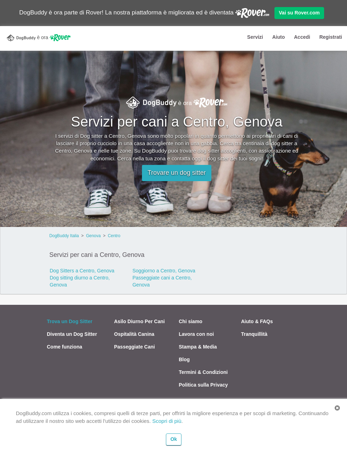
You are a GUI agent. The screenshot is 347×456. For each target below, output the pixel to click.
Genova (93, 235)
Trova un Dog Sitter (69, 321)
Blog (184, 359)
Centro (114, 235)
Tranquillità (254, 334)
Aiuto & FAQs (257, 321)
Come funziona (64, 347)
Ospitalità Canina (134, 334)
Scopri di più (166, 421)
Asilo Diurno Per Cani (139, 321)
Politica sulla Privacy (203, 385)
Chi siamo (191, 321)
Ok (174, 439)
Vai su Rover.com (299, 13)
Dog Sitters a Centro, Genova (82, 270)
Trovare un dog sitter (177, 172)
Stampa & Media (198, 347)
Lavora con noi (196, 334)
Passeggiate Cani (134, 347)
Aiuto (278, 37)
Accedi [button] (302, 37)
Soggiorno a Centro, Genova (163, 270)
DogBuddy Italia (64, 235)
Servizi (255, 37)
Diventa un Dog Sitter (72, 334)
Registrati (330, 37)
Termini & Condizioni (203, 372)
